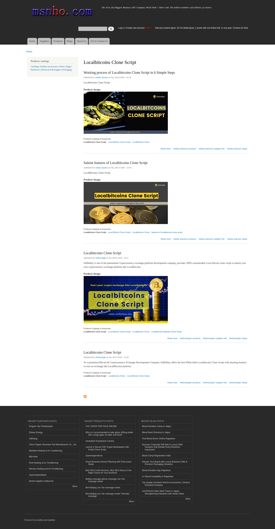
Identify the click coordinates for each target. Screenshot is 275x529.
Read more (166, 148)
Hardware (35, 69)
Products (57, 41)
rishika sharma (101, 77)
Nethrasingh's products (190, 338)
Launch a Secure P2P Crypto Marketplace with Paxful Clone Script (107, 448)
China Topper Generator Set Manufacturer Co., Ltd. (53, 444)
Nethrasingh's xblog (238, 338)
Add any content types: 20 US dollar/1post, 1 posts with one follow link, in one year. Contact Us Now (201, 28)
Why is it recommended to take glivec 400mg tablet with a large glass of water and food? (109, 433)
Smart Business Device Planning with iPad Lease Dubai (109, 463)
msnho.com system (45, 520)
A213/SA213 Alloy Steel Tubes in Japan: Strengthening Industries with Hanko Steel (163, 492)
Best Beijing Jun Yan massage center (103, 487)
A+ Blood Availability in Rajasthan (157, 476)
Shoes (62, 66)
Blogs (70, 41)
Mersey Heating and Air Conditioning (46, 469)
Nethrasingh (100, 258)
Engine (57, 69)
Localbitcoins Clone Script (95, 142)
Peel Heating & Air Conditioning (43, 463)
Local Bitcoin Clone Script (119, 142)
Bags (68, 66)
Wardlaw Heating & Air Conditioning (45, 450)
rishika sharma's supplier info (212, 149)
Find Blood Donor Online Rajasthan (158, 438)
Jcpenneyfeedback (37, 475)
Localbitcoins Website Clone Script (166, 332)
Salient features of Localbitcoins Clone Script (116, 163)
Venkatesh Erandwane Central (100, 441)
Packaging (67, 69)
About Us (81, 41)
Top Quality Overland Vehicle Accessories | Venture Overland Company (166, 483)
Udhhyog (33, 438)
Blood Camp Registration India (156, 455)
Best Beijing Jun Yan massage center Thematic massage (107, 494)
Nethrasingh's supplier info (215, 338)
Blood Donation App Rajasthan (156, 470)
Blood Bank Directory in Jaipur (156, 432)
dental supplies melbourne (41, 481)
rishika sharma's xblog (237, 149)
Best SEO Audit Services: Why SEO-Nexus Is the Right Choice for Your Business (109, 471)
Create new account (135, 28)
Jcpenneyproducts (94, 455)
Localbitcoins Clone (140, 142)
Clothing (35, 66)
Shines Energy (36, 432)
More (74, 486)
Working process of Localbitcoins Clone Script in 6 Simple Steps (129, 72)
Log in (121, 28)
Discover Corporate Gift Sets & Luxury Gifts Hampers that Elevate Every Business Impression (162, 447)
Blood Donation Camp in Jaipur (156, 426)
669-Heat (33, 456)
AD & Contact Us (99, 41)
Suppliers (44, 41)
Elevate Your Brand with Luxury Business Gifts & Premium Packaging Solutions (164, 463)
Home (32, 41)
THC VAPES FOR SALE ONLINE (101, 426)
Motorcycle (46, 69)
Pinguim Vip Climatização (41, 426)
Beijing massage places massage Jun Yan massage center (105, 480)
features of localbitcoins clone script (166, 232)
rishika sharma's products (184, 149)
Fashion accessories (49, 66)
